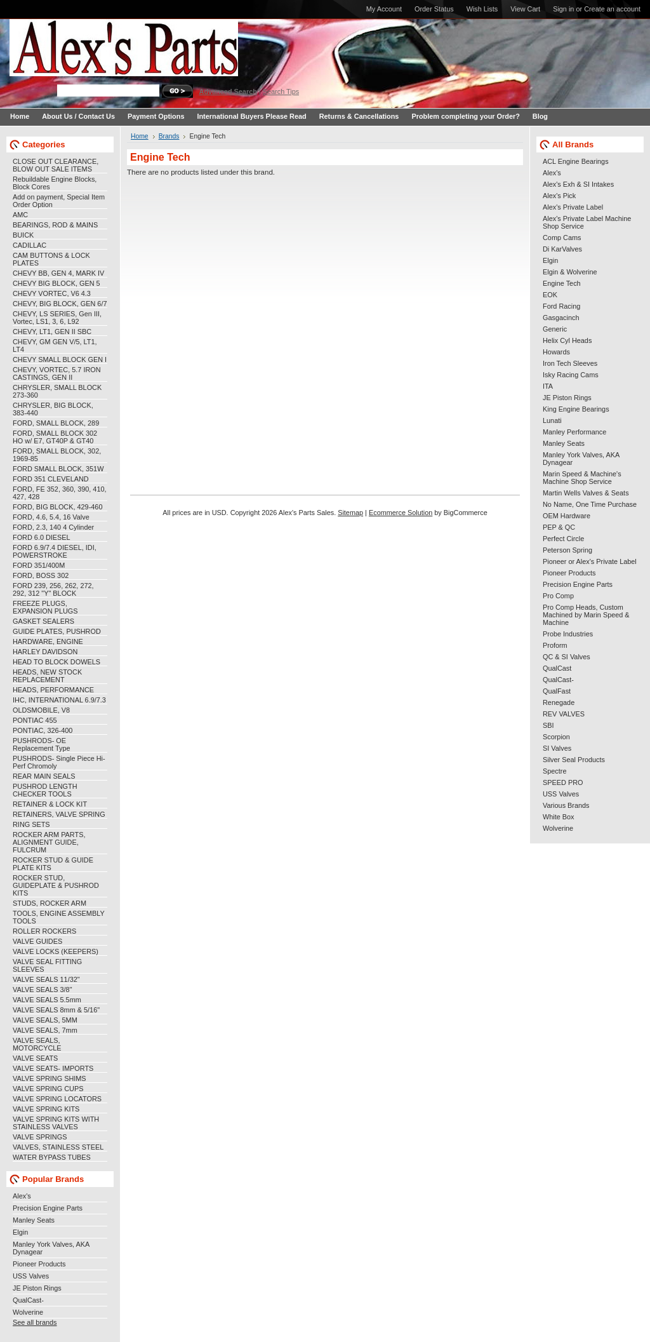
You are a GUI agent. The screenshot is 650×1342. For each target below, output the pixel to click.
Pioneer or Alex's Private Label (590, 561)
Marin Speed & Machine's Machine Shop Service (582, 477)
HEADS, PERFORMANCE (53, 690)
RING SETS (31, 824)
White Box (558, 817)
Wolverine (28, 1312)
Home (140, 136)
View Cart (525, 9)
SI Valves (557, 748)
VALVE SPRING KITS (46, 1109)
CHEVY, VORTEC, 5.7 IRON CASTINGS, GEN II (57, 373)
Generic (555, 329)
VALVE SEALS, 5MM (45, 1020)
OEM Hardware (566, 516)
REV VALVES (564, 714)
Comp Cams (562, 237)
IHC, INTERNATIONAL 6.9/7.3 (59, 700)
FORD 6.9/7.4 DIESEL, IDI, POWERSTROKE (54, 551)
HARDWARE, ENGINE (48, 641)
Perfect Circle (563, 538)
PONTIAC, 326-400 (42, 730)
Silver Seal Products (574, 759)
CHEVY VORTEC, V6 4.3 (52, 293)
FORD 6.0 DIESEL (41, 537)
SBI (548, 725)
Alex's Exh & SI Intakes (578, 184)
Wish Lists (482, 9)
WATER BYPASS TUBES (52, 1157)
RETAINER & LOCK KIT (50, 804)
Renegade (558, 702)
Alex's (22, 1196)
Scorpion (556, 737)
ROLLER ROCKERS (44, 931)
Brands (169, 136)
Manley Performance (574, 432)
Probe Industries (568, 634)
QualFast (557, 691)
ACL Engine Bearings (576, 161)
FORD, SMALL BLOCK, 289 (56, 423)
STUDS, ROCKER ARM (49, 903)
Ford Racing (561, 306)
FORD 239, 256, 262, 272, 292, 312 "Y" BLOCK (53, 589)
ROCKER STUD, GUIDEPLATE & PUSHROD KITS (56, 885)
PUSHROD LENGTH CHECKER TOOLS (45, 790)
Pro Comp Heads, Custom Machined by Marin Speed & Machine (586, 614)
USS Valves (31, 1276)
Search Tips (281, 91)
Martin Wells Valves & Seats (586, 493)
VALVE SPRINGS (40, 1137)
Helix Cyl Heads (567, 340)
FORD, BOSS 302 (41, 575)
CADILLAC (29, 245)
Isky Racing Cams (571, 375)
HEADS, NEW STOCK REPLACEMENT (47, 675)
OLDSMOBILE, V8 (41, 710)
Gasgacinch (561, 317)
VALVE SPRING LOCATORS (57, 1099)
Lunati (552, 420)
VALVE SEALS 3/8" (42, 989)
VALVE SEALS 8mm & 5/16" (56, 1010)
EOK (550, 295)
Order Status (434, 9)
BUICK (23, 235)
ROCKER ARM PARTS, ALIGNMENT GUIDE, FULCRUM (49, 842)
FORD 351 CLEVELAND (51, 479)
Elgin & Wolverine (570, 272)
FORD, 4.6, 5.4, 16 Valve (51, 517)
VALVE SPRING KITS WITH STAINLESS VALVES (56, 1123)
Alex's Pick (559, 195)
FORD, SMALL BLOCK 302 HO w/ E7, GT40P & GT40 (55, 437)
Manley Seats (34, 1220)
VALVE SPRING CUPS (48, 1088)
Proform (555, 645)
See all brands (35, 1322)
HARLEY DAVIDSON (45, 651)
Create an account (612, 9)
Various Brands (566, 805)
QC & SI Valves (566, 657)
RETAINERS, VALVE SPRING (59, 814)
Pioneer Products (39, 1264)
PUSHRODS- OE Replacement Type (41, 744)
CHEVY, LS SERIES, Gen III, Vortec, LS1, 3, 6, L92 (57, 317)
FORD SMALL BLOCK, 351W (58, 469)
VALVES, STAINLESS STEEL (58, 1147)
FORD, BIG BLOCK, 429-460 (57, 507)
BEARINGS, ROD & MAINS (55, 225)
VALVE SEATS (35, 1058)
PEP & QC (559, 527)
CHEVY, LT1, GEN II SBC (52, 331)
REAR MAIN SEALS (44, 776)
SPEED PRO (563, 782)
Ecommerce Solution (400, 512)
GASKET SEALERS (43, 621)
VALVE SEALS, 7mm (45, 1030)
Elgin (20, 1232)
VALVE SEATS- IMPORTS (53, 1068)
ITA (548, 386)
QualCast (557, 668)
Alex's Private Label (573, 207)
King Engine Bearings (576, 409)
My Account (384, 9)
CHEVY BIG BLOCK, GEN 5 (56, 283)
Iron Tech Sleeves (570, 363)
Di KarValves (562, 249)
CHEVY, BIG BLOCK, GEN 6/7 (60, 303)
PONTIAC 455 (35, 720)
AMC (20, 214)
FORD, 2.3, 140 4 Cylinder (53, 527)
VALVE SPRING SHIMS (49, 1078)
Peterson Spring (567, 550)
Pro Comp (558, 596)
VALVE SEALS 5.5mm (47, 999)
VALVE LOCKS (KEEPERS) (55, 951)
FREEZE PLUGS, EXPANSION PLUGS (45, 607)
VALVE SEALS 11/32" (46, 979)
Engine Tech (562, 283)
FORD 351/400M (39, 565)
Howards (556, 352)
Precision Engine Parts (48, 1208)
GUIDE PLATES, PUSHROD (57, 631)
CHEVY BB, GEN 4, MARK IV (58, 273)
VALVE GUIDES (37, 941)
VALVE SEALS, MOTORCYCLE (37, 1044)
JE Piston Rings (37, 1288)
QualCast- (28, 1300)
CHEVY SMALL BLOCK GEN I (60, 359)
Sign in (563, 9)
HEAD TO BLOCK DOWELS (56, 662)
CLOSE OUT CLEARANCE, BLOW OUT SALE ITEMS (55, 165)
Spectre (554, 771)
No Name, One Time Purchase (590, 504)
